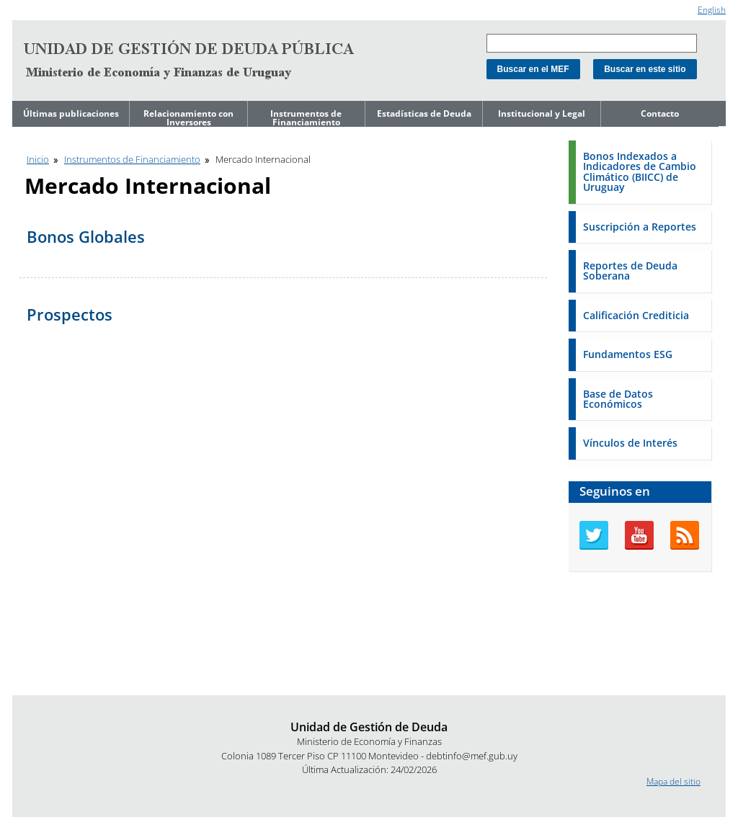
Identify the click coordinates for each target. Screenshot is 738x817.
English (712, 10)
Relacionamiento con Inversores (188, 117)
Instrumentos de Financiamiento (306, 117)
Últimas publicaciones (71, 113)
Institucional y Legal (541, 113)
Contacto (660, 113)
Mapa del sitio (673, 781)
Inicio (38, 159)
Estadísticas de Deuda (424, 113)
